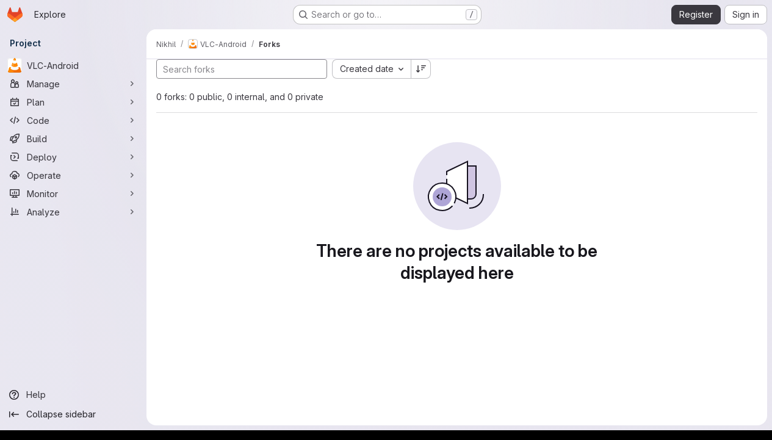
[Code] (73, 120)
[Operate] (73, 175)
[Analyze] (73, 211)
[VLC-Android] (73, 65)
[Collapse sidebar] (73, 414)
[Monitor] (73, 193)
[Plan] (73, 101)
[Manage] (73, 83)
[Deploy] (73, 156)
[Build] (73, 138)
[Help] (73, 394)
